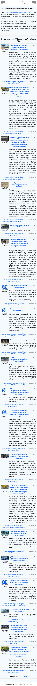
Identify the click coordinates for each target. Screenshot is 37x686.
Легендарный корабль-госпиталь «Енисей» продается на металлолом (19, 47)
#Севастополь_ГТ (18, 133)
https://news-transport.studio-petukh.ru (18, 12)
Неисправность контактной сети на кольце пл (19, 310)
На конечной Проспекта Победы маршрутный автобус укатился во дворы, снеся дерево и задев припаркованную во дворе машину (19, 652)
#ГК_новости (21, 82)
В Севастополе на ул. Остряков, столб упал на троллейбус (19, 359)
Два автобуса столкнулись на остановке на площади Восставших (19, 582)
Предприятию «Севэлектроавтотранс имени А (19, 184)
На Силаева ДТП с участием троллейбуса (19, 610)
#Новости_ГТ (7, 133)
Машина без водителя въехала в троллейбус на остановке (19, 456)
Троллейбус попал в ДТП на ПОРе (19, 226)
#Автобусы (20, 604)
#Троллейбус (20, 233)
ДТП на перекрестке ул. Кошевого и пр (19, 286)
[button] (3, 2)
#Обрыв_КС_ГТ (8, 336)
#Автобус (20, 279)
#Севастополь (6, 82)
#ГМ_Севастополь (13, 553)
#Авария (13, 334)
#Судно (14, 82)
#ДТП (14, 233)
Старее (24, 676)
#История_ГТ (7, 221)
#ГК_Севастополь (13, 83)
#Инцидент (21, 449)
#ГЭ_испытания (7, 527)
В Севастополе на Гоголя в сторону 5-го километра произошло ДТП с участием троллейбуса (19, 391)
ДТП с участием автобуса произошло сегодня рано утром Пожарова (19, 558)
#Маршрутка (20, 551)
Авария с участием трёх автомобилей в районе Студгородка (19, 533)
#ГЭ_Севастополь (19, 527)
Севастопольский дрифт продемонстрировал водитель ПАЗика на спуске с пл (19, 413)
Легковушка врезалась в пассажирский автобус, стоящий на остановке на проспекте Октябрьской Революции (19, 243)
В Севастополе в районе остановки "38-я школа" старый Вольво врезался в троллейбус (19, 628)
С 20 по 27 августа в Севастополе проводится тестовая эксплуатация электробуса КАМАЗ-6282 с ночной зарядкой (19, 489)
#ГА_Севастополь (13, 281)
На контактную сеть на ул (19, 340)
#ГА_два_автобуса (8, 605)
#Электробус (18, 525)
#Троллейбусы (18, 131)
